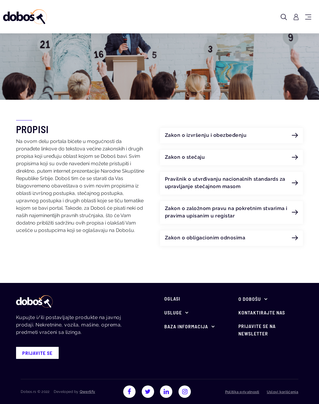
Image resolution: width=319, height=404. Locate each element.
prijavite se (37, 353)
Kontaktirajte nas (261, 312)
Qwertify (87, 391)
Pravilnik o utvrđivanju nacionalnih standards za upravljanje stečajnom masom (231, 182)
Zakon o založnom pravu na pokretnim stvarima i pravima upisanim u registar (231, 212)
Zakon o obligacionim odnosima (231, 238)
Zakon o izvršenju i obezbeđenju (231, 135)
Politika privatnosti (242, 392)
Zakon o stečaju (231, 157)
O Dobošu (249, 299)
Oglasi (172, 298)
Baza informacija (186, 326)
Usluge (173, 312)
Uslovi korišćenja (282, 392)
